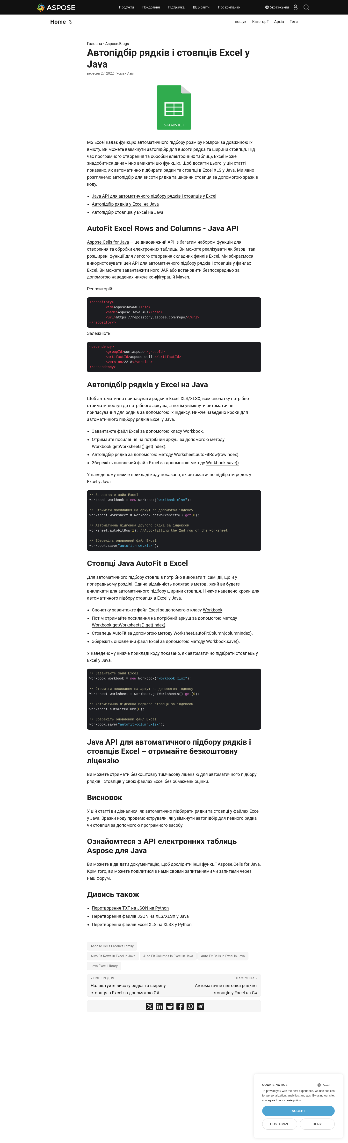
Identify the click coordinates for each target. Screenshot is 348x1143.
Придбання (151, 7)
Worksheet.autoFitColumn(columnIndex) (213, 633)
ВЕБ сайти (201, 7)
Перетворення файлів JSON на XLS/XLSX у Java (140, 916)
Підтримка (176, 7)
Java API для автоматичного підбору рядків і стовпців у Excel (154, 196)
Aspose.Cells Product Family (112, 946)
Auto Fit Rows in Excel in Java (113, 956)
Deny (317, 1124)
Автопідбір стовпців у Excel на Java (127, 212)
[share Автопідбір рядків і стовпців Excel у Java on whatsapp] (190, 1007)
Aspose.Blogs (117, 43)
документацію (145, 864)
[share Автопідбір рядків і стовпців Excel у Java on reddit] (170, 1007)
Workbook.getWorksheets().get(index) (128, 446)
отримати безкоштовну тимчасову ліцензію (154, 774)
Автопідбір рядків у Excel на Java (125, 204)
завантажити (135, 270)
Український (274, 7)
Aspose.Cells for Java (108, 242)
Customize (279, 1124)
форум (103, 878)
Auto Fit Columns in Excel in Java (168, 956)
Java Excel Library (104, 966)
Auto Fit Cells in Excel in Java (223, 956)
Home (58, 21)
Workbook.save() (222, 462)
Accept (298, 1111)
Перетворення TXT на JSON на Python (130, 908)
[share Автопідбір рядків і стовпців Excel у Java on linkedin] (159, 1007)
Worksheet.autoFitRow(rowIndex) (206, 454)
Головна (94, 43)
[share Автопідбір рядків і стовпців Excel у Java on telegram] (200, 1007)
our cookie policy (290, 1100)
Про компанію (229, 7)
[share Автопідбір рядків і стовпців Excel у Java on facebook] (180, 1007)
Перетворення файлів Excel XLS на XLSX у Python (142, 924)
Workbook (193, 431)
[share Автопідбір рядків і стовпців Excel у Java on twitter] (149, 1007)
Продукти (126, 7)
